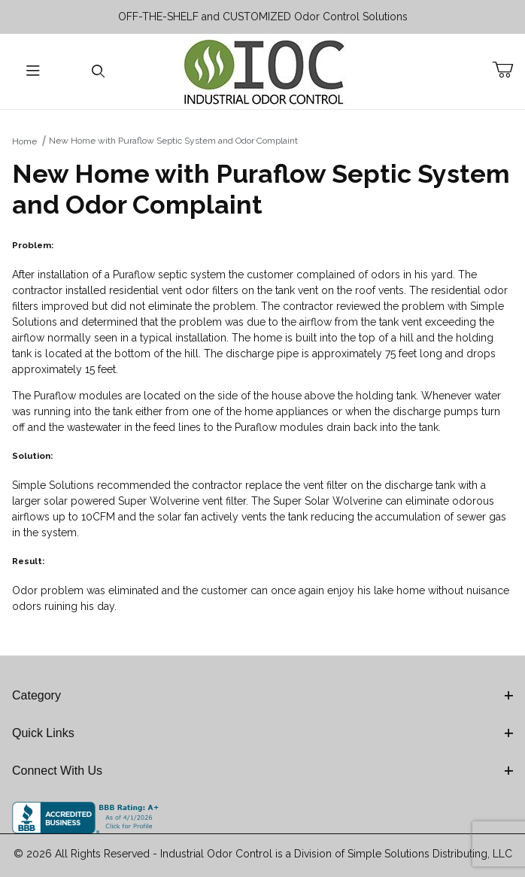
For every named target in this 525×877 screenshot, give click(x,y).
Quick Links (262, 733)
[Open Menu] (32, 72)
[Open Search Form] (98, 72)
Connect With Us (262, 770)
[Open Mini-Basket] (508, 69)
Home (24, 141)
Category (262, 695)
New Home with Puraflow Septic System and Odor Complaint (173, 140)
